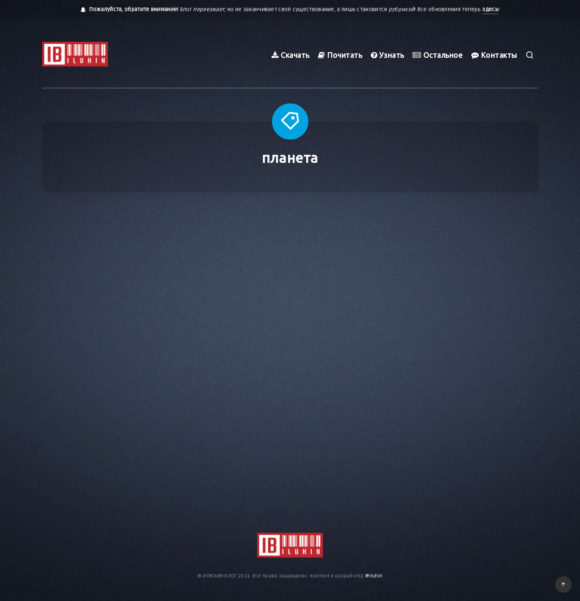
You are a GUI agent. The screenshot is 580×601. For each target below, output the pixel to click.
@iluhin (373, 576)
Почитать (340, 55)
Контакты (494, 55)
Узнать (387, 55)
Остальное (438, 55)
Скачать (291, 55)
